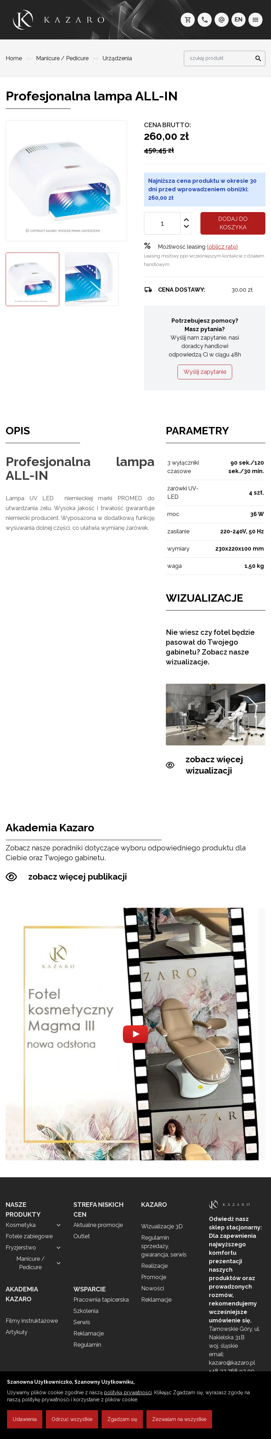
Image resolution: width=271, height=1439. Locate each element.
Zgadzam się (122, 1419)
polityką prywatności (128, 1392)
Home (14, 58)
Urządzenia (117, 58)
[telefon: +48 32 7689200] (205, 20)
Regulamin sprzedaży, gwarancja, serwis (164, 1246)
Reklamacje (88, 1333)
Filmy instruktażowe (32, 1320)
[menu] (255, 20)
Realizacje (154, 1266)
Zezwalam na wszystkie (179, 1419)
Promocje (153, 1277)
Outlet (81, 1236)
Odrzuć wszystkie (72, 1419)
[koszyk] (188, 20)
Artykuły (17, 1332)
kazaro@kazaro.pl (232, 1362)
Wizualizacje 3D (162, 1226)
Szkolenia (85, 1311)
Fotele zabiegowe (29, 1236)
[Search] (256, 58)
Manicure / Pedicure (63, 58)
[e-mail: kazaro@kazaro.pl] (222, 20)
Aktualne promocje (98, 1225)
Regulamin (87, 1344)
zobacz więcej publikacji (66, 876)
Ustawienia (25, 1419)
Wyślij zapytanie (204, 371)
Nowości (152, 1288)
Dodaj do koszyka (233, 223)
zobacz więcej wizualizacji (204, 765)
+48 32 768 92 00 (231, 1371)
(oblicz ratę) (222, 246)
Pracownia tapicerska (101, 1299)
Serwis (81, 1322)
